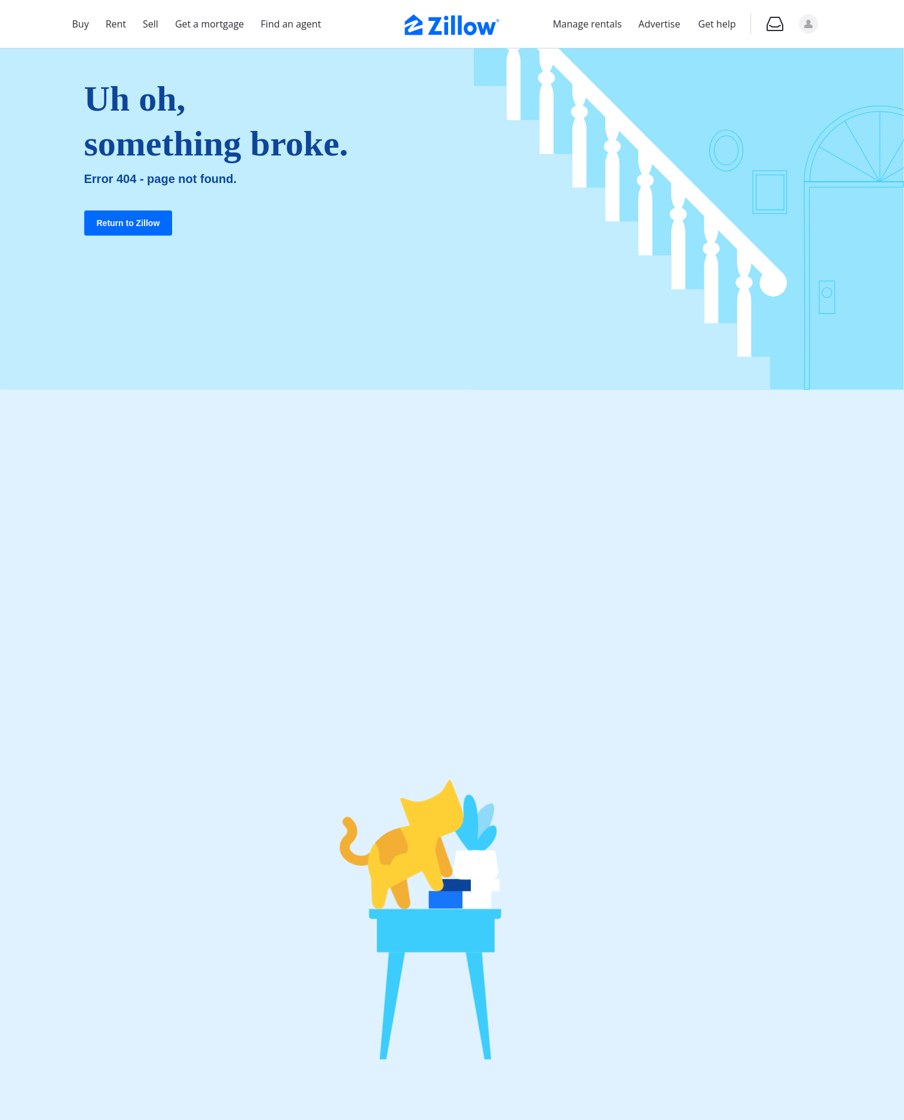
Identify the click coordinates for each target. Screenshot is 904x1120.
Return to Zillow (128, 223)
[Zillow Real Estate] (452, 23)
